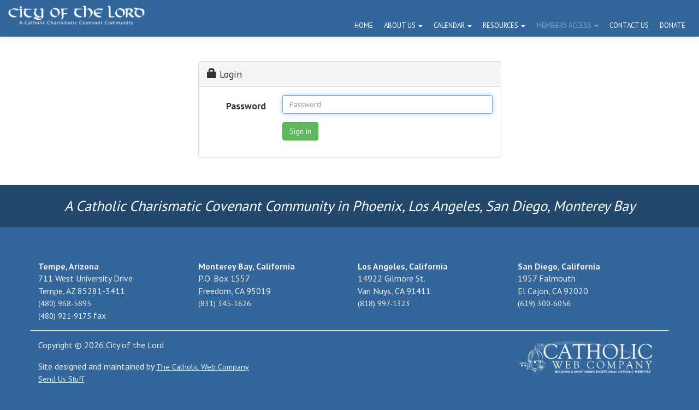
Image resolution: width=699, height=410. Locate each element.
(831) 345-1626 (224, 303)
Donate (672, 25)
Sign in (300, 131)
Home (363, 25)
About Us (403, 25)
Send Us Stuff (61, 379)
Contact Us (629, 25)
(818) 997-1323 (384, 303)
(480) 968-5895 (64, 303)
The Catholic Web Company (202, 367)
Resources (504, 25)
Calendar (453, 25)
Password (246, 105)
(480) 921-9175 (64, 316)
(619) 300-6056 (544, 303)
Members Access (567, 25)
